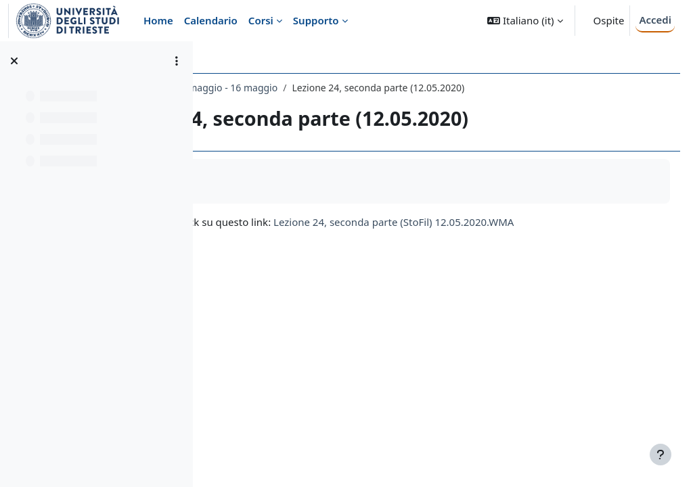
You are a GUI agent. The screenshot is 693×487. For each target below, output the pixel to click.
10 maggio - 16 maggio (385, 87)
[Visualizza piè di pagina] (660, 454)
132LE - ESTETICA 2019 (269, 87)
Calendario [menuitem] (211, 20)
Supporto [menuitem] (316, 20)
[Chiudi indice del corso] (14, 61)
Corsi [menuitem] (260, 20)
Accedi (655, 19)
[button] (524, 20)
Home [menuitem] (158, 20)
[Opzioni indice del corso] (176, 61)
